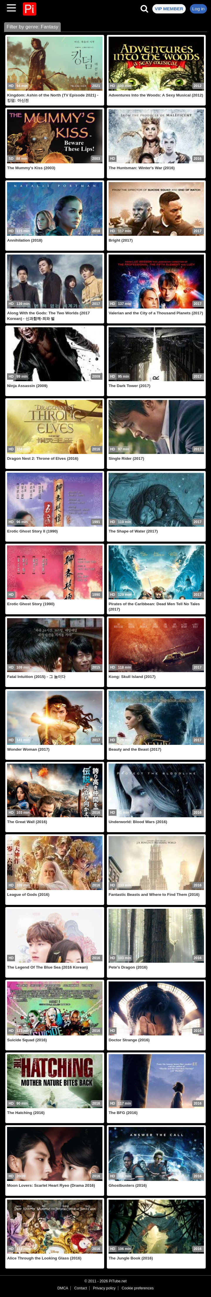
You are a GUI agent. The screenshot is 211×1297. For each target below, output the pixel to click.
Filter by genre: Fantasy (32, 27)
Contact (80, 1288)
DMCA (62, 1288)
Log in (198, 8)
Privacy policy (104, 1288)
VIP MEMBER (169, 8)
